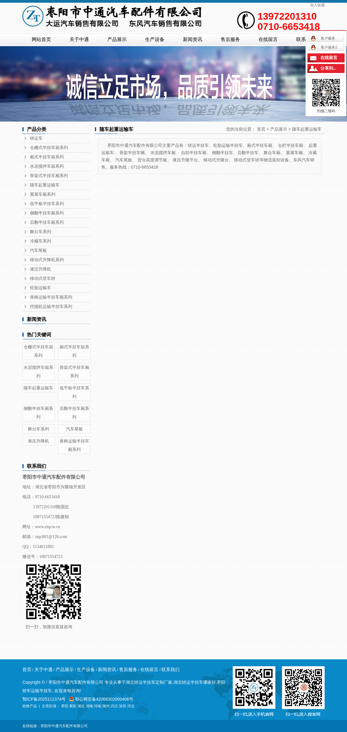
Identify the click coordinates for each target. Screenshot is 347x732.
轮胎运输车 (40, 288)
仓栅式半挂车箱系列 (49, 147)
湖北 (81, 706)
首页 (261, 129)
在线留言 (268, 39)
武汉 (114, 706)
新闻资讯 (192, 39)
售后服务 (230, 39)
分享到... (328, 68)
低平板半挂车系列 (47, 203)
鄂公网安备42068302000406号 (101, 699)
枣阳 (64, 706)
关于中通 (79, 39)
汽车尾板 (38, 250)
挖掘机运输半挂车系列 (51, 306)
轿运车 (36, 138)
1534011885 (43, 546)
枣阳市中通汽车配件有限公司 (64, 726)
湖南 (89, 706)
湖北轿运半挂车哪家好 (195, 682)
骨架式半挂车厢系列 (49, 175)
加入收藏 (317, 5)
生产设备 (154, 39)
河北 (131, 706)
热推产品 (29, 706)
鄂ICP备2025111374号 (44, 699)
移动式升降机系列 (47, 260)
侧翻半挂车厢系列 (47, 213)
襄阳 (72, 706)
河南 (97, 706)
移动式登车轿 (42, 278)
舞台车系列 (40, 232)
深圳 (122, 706)
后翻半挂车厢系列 (47, 222)
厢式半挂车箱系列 (47, 157)
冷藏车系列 (40, 241)
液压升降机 (40, 269)
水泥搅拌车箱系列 (47, 166)
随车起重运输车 (45, 185)
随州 (106, 706)
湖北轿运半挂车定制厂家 (149, 682)
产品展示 (117, 39)
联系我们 (170, 669)
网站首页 (41, 39)
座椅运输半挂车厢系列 (51, 297)
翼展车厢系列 (42, 194)
